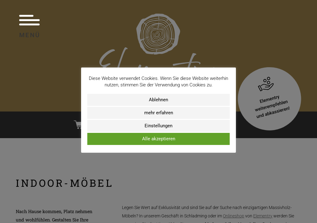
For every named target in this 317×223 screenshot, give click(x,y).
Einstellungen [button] (158, 126)
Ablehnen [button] (158, 100)
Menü (30, 26)
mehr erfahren (158, 113)
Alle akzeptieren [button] (158, 139)
